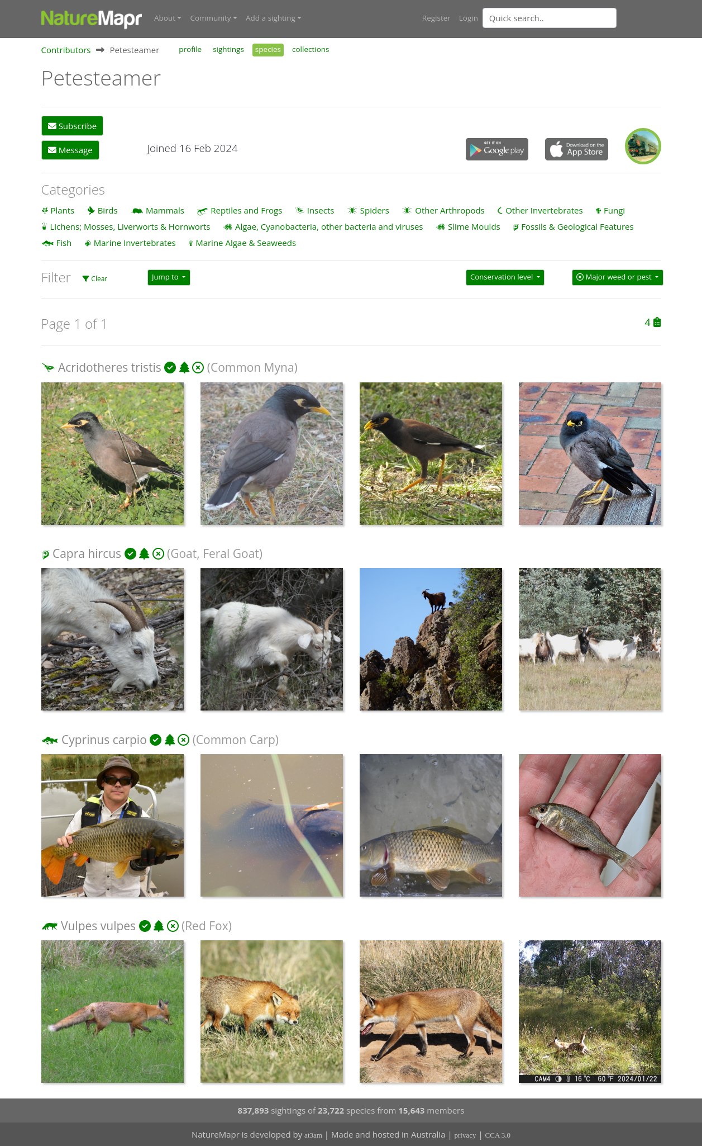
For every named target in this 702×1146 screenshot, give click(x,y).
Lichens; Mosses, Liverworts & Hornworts (130, 226)
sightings (228, 49)
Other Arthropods (450, 210)
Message (70, 149)
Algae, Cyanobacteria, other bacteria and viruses (329, 226)
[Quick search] (550, 18)
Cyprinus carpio (104, 739)
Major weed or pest (614, 277)
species (268, 49)
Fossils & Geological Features (577, 226)
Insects (321, 210)
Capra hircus (86, 553)
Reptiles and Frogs (246, 210)
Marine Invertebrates (135, 242)
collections (310, 49)
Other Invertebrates (543, 210)
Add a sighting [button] (270, 18)
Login (468, 18)
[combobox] (572, 18)
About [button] (164, 18)
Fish (63, 242)
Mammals (165, 210)
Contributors (66, 49)
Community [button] (210, 18)
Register (436, 18)
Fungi (614, 210)
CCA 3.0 (498, 1135)
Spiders (374, 210)
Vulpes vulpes (98, 926)
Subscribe (72, 125)
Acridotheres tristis (109, 367)
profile (190, 49)
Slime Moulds (474, 226)
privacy (465, 1135)
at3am (313, 1135)
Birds (108, 210)
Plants (62, 210)
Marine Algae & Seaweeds (245, 242)
